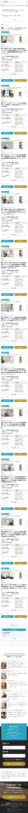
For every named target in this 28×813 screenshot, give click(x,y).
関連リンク (10, 809)
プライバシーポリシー (14, 811)
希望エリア (6, 743)
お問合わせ (8, 80)
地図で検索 (14, 625)
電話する (21, 80)
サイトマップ (17, 809)
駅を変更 (14, 638)
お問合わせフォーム (14, 797)
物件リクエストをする (14, 764)
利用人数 (5, 751)
